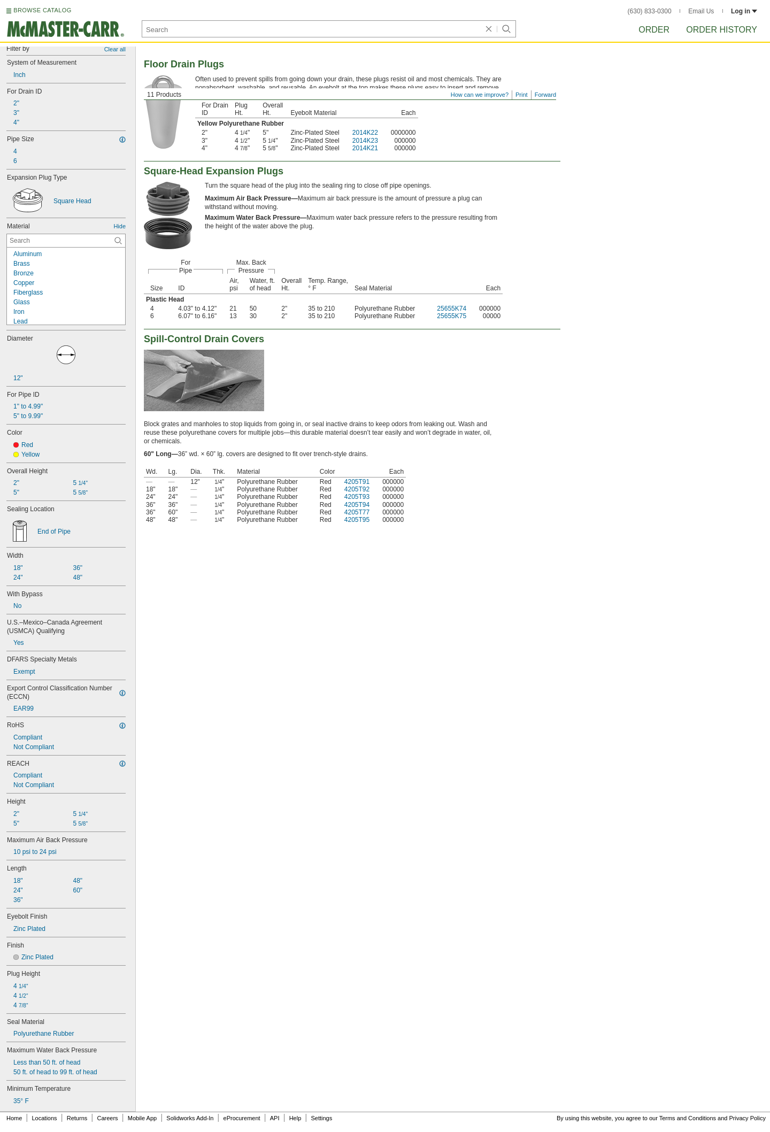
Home (14, 1118)
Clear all (115, 49)
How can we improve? (480, 94)
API (275, 1118)
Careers (107, 1118)
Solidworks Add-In (189, 1118)
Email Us (701, 11)
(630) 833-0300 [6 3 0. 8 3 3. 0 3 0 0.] (650, 11)
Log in (744, 11)
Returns (77, 1118)
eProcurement (242, 1118)
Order (653, 29)
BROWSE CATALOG (42, 10)
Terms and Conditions (687, 1118)
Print (521, 94)
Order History (721, 29)
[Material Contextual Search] (66, 241)
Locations (44, 1118)
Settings (321, 1118)
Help (295, 1118)
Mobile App (142, 1118)
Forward (545, 94)
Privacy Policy (747, 1118)
